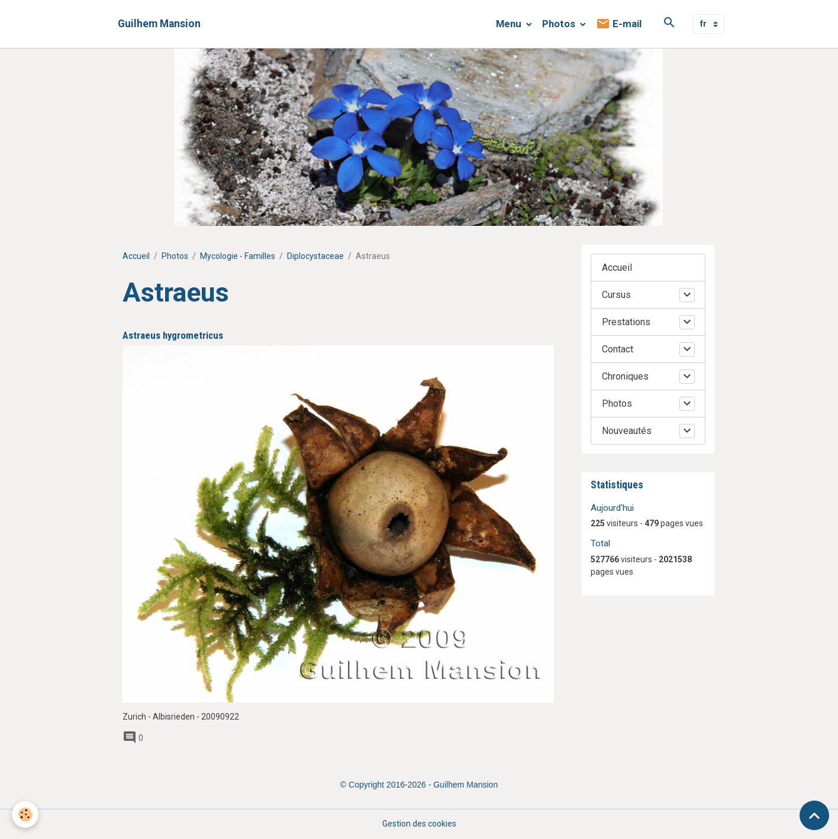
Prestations (626, 322)
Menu (510, 24)
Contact (617, 349)
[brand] (159, 24)
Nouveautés (627, 430)
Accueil (136, 256)
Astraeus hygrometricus (173, 335)
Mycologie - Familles (237, 256)
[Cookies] (25, 814)
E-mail (619, 24)
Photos (560, 24)
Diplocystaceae (315, 256)
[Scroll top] (814, 815)
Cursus (616, 294)
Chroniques (625, 376)
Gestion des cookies (419, 823)
